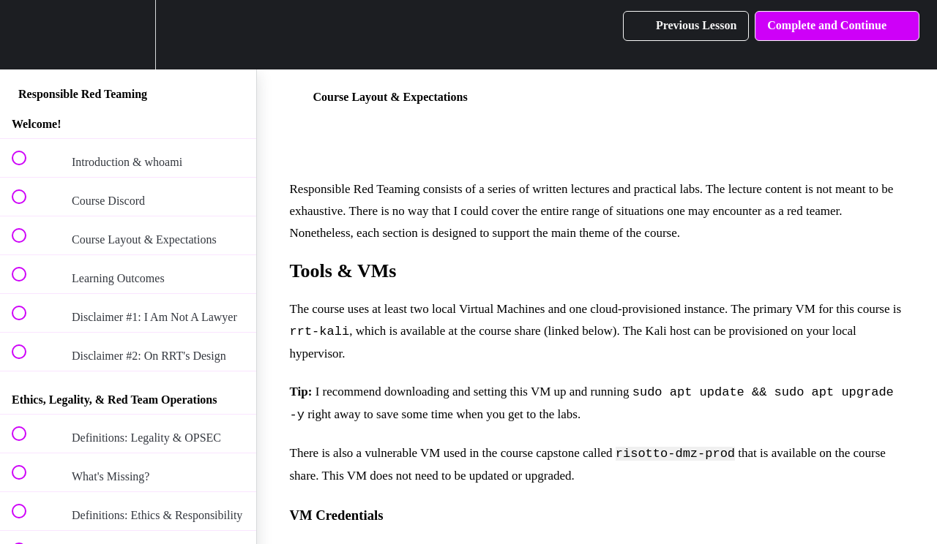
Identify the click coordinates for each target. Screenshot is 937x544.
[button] (27, 34)
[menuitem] (128, 34)
